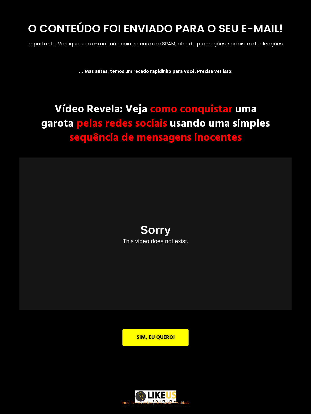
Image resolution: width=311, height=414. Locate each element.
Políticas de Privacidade (172, 403)
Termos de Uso (142, 403)
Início (126, 403)
